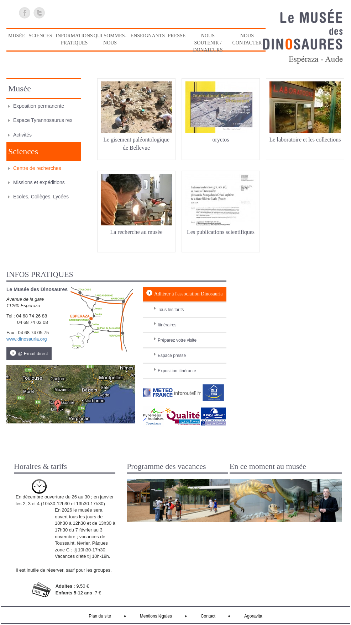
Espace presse (172, 355)
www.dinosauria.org (26, 339)
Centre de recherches (37, 168)
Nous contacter (247, 39)
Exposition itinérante (177, 370)
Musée (16, 35)
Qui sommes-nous (110, 39)
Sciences (40, 35)
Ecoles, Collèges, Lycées (41, 196)
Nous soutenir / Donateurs (207, 43)
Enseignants (148, 35)
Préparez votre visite (177, 340)
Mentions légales (156, 616)
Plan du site (100, 616)
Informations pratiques (74, 39)
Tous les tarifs (171, 309)
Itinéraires (167, 324)
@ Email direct (33, 353)
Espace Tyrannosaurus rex (42, 120)
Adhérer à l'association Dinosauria (188, 294)
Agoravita (253, 616)
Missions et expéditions (39, 182)
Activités (22, 135)
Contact (208, 616)
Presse (177, 35)
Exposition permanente (38, 106)
